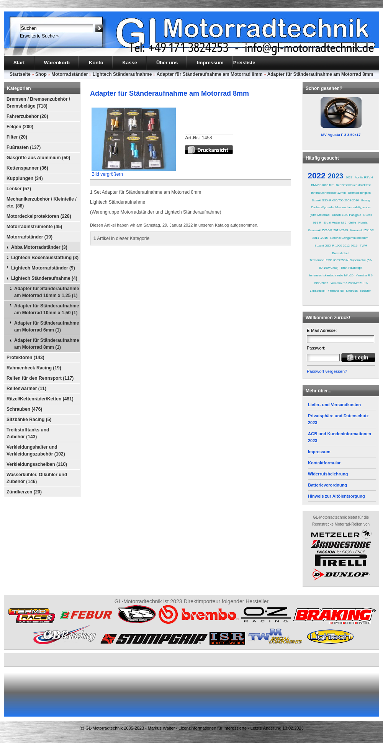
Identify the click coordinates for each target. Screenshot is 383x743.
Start (19, 62)
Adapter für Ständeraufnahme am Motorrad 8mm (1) (46, 344)
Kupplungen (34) (25, 178)
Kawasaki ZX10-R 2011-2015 (328, 230)
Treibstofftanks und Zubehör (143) (28, 433)
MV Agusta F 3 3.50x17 (340, 134)
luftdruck (351, 290)
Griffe (352, 222)
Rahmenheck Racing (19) (34, 368)
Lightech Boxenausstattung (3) (45, 257)
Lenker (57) (19, 188)
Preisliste (244, 62)
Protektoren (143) (25, 357)
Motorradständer (69, 74)
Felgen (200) (20, 126)
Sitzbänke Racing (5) (29, 419)
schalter (365, 290)
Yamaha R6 (336, 290)
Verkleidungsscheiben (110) (37, 464)
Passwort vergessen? (327, 371)
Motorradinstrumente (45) (34, 226)
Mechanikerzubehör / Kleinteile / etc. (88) (42, 202)
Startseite (20, 74)
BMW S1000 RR (322, 185)
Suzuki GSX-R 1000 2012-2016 (335, 245)
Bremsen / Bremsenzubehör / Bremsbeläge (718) (38, 102)
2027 (348, 177)
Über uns (167, 62)
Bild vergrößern (134, 172)
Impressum (210, 62)
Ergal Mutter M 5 (335, 222)
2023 (335, 176)
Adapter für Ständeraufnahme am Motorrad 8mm (210, 74)
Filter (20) (17, 137)
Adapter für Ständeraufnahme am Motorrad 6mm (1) (46, 326)
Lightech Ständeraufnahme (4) (44, 278)
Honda (363, 222)
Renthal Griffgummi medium (349, 238)
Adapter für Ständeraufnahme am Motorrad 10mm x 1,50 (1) (46, 309)
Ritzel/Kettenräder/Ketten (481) (40, 399)
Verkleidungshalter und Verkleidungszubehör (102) (36, 450)
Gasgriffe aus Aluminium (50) (38, 157)
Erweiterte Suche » (39, 36)
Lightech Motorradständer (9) (43, 268)
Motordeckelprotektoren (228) (39, 216)
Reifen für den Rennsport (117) (40, 378)
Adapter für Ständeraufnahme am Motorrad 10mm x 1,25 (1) (46, 292)
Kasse (130, 62)
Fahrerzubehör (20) (27, 116)
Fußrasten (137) (24, 147)
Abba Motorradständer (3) (39, 247)
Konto (96, 62)
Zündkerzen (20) (24, 492)
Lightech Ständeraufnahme (122, 74)
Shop (41, 74)
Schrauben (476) (24, 409)
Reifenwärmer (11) (26, 388)
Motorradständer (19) (29, 237)
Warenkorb (57, 62)
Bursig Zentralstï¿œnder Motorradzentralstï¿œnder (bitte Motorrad (340, 208)
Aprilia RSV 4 (364, 177)
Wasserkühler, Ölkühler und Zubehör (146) (37, 478)
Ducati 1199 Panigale (346, 215)
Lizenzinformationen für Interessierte (212, 728)
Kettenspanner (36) (27, 168)
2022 (317, 175)
